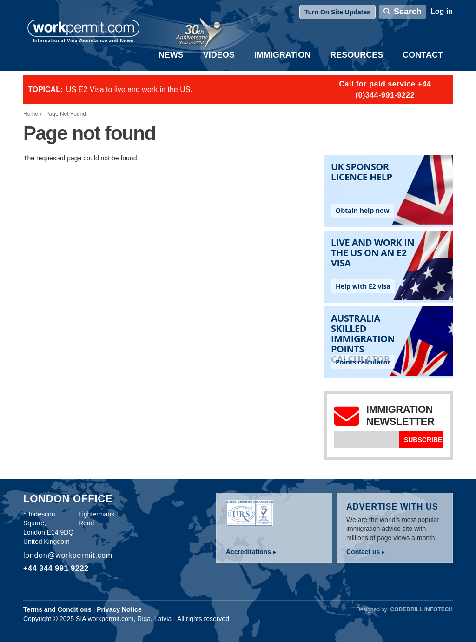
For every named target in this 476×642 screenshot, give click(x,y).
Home (30, 114)
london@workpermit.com (67, 555)
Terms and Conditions (57, 609)
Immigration (282, 55)
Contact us (363, 552)
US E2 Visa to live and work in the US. (129, 89)
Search (408, 11)
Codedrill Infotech (421, 609)
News (171, 55)
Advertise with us (392, 506)
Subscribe (423, 439)
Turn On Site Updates (337, 12)
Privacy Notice (119, 609)
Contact (423, 55)
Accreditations (248, 552)
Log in (441, 11)
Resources (356, 55)
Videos (219, 55)
